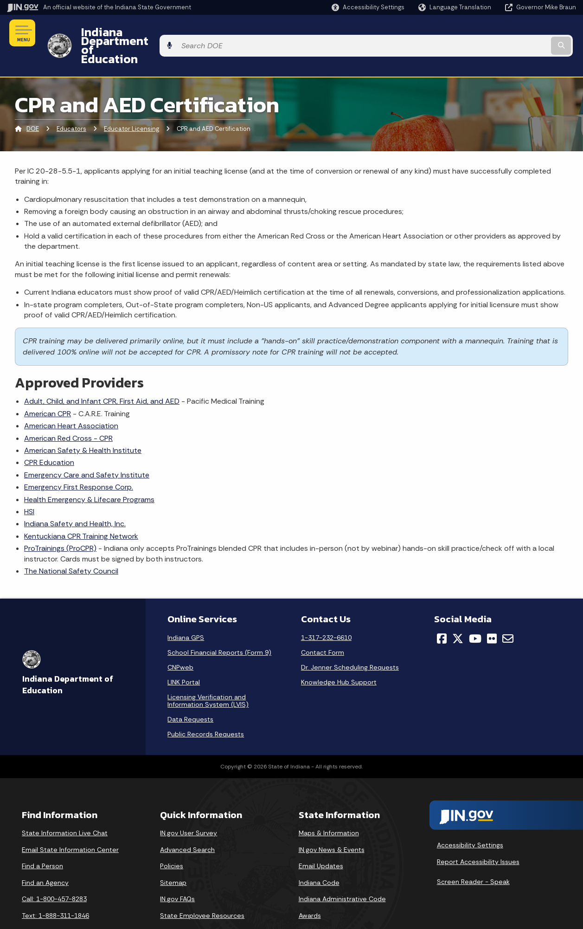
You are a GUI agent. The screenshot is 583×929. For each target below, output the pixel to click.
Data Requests (190, 694)
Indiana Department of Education (168, 33)
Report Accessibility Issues (478, 836)
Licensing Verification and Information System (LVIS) (208, 676)
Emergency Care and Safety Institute (86, 450)
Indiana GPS (185, 612)
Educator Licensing (131, 104)
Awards (310, 890)
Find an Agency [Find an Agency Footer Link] (45, 857)
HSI (29, 486)
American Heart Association (71, 401)
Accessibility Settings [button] (470, 820)
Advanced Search (187, 824)
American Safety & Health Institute (82, 425)
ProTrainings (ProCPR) (60, 523)
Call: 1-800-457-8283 (54, 874)
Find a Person (42, 841)
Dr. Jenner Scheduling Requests (350, 642)
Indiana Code (319, 857)
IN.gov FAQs (177, 874)
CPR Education (49, 438)
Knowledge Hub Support (339, 657)
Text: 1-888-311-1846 (55, 890)
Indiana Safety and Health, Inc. (75, 499)
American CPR (47, 389)
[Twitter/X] (457, 613)
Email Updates (321, 841)
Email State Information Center (70, 824)
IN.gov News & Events (332, 824)
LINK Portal (183, 657)
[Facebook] (442, 613)
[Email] (507, 613)
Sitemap (173, 857)
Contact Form (322, 627)
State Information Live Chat (65, 808)
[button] (368, 7)
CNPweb (180, 642)
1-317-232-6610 (326, 612)
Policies (171, 841)
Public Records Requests (205, 709)
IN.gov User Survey (188, 808)
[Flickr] (492, 613)
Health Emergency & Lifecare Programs (89, 474)
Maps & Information (329, 808)
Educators (71, 104)
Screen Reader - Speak (473, 856)
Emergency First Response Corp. (78, 462)
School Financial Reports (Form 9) (219, 627)
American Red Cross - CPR (68, 413)
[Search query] (511, 33)
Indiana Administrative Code (342, 874)
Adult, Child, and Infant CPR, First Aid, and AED (101, 376)
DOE (32, 104)
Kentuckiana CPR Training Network (81, 511)
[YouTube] (475, 613)
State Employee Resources (202, 890)
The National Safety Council (71, 546)
